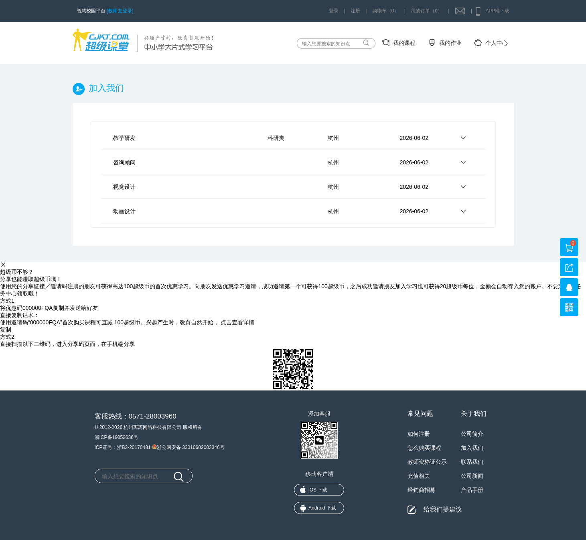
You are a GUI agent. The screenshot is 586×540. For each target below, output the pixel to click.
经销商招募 (422, 490)
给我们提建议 (443, 509)
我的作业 (450, 43)
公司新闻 (472, 476)
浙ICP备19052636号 (116, 437)
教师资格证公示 (427, 462)
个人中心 (496, 43)
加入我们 (472, 448)
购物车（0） (385, 11)
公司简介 (472, 434)
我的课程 (404, 43)
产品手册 (472, 490)
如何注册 (419, 434)
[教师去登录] (120, 11)
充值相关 (419, 476)
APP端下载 (497, 11)
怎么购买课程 (424, 448)
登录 (334, 11)
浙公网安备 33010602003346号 (188, 446)
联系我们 (472, 462)
